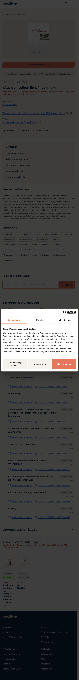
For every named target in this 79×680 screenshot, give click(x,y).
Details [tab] (39, 320)
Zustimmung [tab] (14, 320)
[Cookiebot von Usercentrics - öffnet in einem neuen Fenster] (65, 312)
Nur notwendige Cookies (15, 364)
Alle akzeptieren (64, 364)
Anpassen (39, 364)
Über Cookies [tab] (65, 320)
